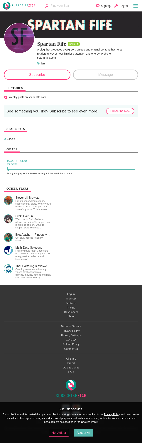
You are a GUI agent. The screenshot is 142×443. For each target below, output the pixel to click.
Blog (43, 63)
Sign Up (71, 298)
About (71, 316)
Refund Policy (71, 344)
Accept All (83, 432)
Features (71, 303)
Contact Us (71, 348)
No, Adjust (59, 432)
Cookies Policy (89, 421)
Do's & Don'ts (71, 367)
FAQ (71, 371)
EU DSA (71, 339)
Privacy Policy (71, 330)
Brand (71, 363)
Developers (71, 312)
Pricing (71, 307)
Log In (71, 294)
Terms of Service (71, 326)
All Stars (71, 358)
